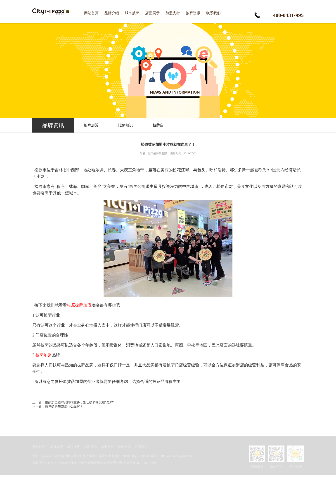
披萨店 (158, 125)
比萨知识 (125, 125)
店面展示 (152, 13)
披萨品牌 (85, 365)
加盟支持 (173, 13)
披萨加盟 (91, 125)
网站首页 (91, 13)
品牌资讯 (53, 125)
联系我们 (213, 13)
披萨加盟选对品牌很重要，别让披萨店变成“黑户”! (80, 402)
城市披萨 (132, 13)
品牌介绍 (111, 13)
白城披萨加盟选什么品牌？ (64, 406)
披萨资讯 (193, 13)
